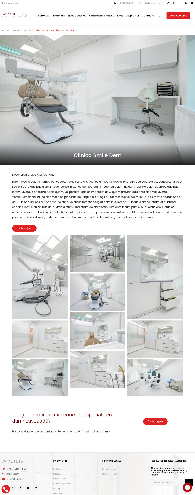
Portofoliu (57, 469)
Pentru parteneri (10, 3)
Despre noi (58, 493)
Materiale (57, 474)
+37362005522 (125, 3)
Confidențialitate (109, 469)
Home (5, 30)
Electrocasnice (59, 479)
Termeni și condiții (110, 474)
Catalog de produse (62, 483)
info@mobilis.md (152, 3)
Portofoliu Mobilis (22, 30)
